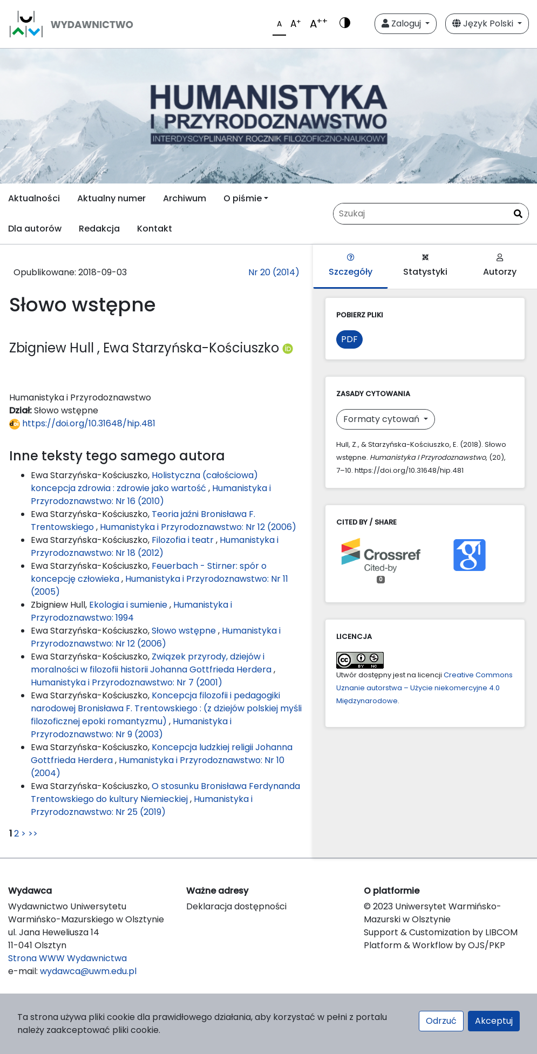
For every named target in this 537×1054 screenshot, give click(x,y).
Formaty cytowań (382, 419)
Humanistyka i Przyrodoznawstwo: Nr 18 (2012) (154, 546)
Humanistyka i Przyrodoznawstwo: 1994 (131, 611)
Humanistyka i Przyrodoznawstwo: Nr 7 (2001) (126, 682)
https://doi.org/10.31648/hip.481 (82, 423)
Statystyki (425, 266)
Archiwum (184, 198)
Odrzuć (441, 1021)
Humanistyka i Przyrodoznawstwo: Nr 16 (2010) (151, 494)
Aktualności (34, 198)
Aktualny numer (111, 198)
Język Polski (483, 23)
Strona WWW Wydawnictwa (67, 958)
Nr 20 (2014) (274, 272)
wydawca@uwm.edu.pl (88, 971)
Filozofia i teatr (184, 540)
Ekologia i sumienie (129, 605)
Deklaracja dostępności (236, 906)
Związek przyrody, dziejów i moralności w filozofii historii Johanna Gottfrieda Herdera (152, 663)
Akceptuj (494, 1021)
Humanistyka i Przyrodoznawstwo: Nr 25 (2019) (142, 805)
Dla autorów (35, 228)
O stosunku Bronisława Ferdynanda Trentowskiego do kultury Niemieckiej (165, 792)
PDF (349, 339)
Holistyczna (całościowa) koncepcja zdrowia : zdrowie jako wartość (144, 481)
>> (33, 833)
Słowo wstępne (185, 630)
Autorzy (499, 266)
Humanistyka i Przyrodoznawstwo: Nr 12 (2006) (198, 527)
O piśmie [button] (242, 198)
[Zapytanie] (431, 213)
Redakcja (99, 228)
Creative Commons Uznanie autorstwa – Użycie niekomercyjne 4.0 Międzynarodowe (424, 688)
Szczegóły (350, 266)
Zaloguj (402, 23)
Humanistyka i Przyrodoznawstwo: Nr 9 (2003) (131, 727)
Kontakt (154, 228)
